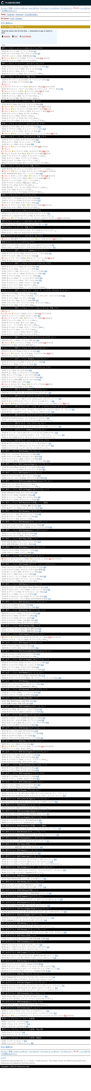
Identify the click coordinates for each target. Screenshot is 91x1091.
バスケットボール (20, 8)
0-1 (41, 58)
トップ (3, 1058)
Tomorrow (19, 14)
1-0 (43, 107)
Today (3, 14)
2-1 (34, 56)
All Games (5, 18)
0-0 (45, 109)
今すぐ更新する (7, 23)
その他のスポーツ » (9, 10)
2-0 (39, 53)
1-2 (35, 51)
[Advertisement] (45, 1081)
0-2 (47, 67)
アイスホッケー (66, 8)
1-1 (44, 87)
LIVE (12, 18)
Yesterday (10, 14)
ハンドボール (85, 8)
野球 (10, 8)
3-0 (27, 1026)
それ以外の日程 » (31, 14)
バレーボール (34, 8)
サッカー (4, 8)
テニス (76, 8)
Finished (19, 18)
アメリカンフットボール (49, 8)
